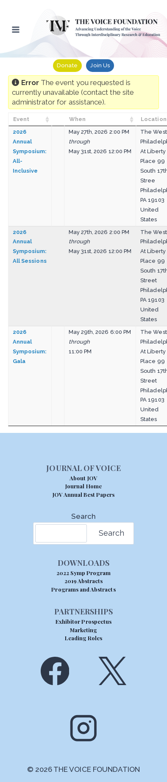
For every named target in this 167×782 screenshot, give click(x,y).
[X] (112, 670)
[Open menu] (16, 29)
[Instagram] (83, 728)
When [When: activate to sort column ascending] (77, 119)
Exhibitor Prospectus (83, 621)
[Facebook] (55, 670)
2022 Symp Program (83, 572)
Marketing (83, 629)
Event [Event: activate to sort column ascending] (21, 119)
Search (83, 516)
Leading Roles (84, 638)
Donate (67, 65)
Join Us (100, 65)
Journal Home (83, 486)
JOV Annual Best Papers (83, 494)
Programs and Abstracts (83, 589)
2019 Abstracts (83, 580)
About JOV (83, 478)
